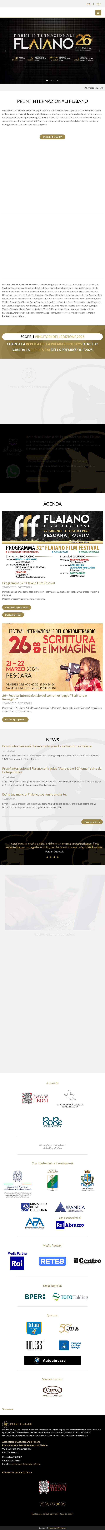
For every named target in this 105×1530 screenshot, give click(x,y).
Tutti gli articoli (92, 822)
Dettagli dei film (13, 615)
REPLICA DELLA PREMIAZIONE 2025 (54, 344)
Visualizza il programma (16, 607)
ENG (99, 4)
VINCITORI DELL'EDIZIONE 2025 (59, 337)
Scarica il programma (15, 719)
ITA (88, 4)
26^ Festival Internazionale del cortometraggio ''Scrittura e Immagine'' (44, 697)
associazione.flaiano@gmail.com (25, 1464)
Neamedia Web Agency (57, 1528)
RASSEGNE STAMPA (52, 137)
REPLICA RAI (40, 350)
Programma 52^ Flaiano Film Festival (28, 583)
